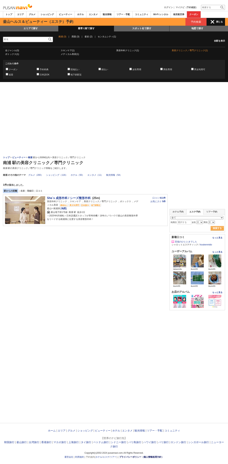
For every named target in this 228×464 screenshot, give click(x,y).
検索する (217, 228)
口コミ (39, 191)
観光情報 (107, 14)
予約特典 (44, 69)
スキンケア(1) (68, 50)
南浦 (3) (62, 36)
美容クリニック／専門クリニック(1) (190, 50)
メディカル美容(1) (70, 54)
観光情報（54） (114, 175)
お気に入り (158, 201)
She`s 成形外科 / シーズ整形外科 (69, 198)
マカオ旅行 (59, 442)
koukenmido (206, 244)
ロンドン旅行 (178, 442)
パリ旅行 (163, 442)
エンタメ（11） (95, 175)
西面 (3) (75, 36)
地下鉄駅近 (76, 74)
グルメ (32, 14)
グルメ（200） (35, 175)
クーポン (193, 14)
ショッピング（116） (57, 175)
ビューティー (65, 14)
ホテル (80, 14)
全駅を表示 (219, 41)
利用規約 (79, 457)
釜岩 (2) (88, 36)
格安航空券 (178, 14)
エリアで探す (31, 28)
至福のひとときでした (186, 241)
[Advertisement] (114, 92)
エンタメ (93, 14)
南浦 (30, 157)
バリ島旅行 (134, 442)
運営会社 (68, 457)
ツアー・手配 (123, 14)
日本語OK (44, 74)
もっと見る (217, 238)
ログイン (168, 7)
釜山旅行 (21, 442)
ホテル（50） (77, 175)
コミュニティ (141, 14)
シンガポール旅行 (198, 442)
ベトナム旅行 (101, 442)
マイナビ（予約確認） (187, 7)
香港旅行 (46, 442)
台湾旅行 (34, 442)
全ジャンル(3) (12, 50)
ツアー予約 (211, 211)
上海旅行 (73, 442)
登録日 (30, 191)
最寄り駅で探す (86, 28)
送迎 (11, 74)
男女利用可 (199, 69)
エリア (20, 14)
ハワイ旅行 (149, 442)
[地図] (63, 208)
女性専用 (136, 69)
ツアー (113, 457)
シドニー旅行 (118, 442)
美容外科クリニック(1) (127, 50)
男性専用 (167, 69)
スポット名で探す (141, 28)
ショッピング (47, 14)
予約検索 (196, 21)
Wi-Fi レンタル (160, 14)
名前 (22, 191)
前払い (104, 69)
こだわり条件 (12, 63)
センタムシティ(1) (107, 36)
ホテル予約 (178, 211)
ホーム (52, 430)
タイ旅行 (86, 442)
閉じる (219, 22)
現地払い (75, 69)
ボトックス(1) (12, 54)
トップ (9, 14)
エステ (106, 457)
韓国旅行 (9, 442)
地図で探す (197, 28)
